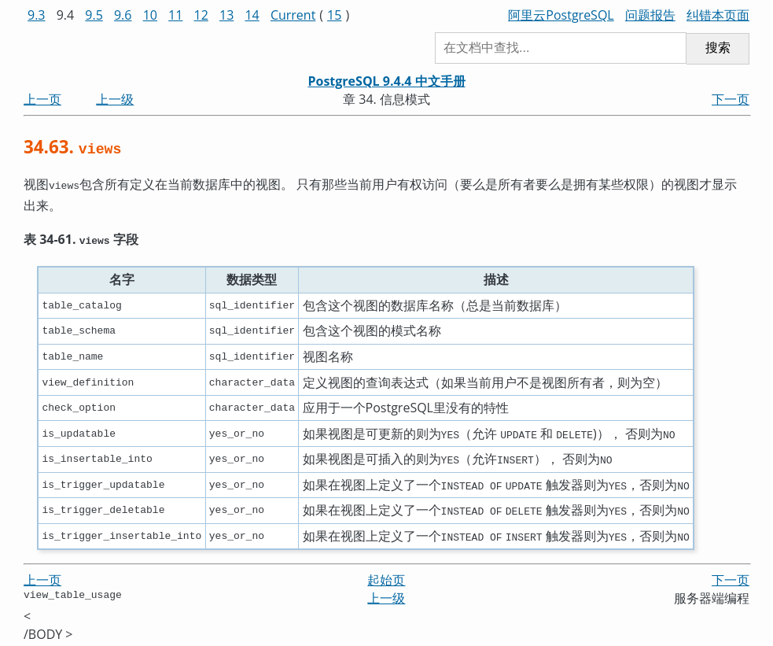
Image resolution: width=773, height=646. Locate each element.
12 (201, 15)
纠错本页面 (717, 15)
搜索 (718, 47)
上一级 (115, 99)
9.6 (123, 15)
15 (334, 15)
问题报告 (650, 15)
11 (175, 15)
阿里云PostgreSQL (560, 15)
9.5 (94, 15)
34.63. (72, 147)
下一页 (730, 99)
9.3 (37, 15)
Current (293, 15)
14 (252, 15)
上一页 (42, 99)
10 (150, 15)
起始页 (386, 576)
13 (226, 15)
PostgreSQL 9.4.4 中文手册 (386, 81)
